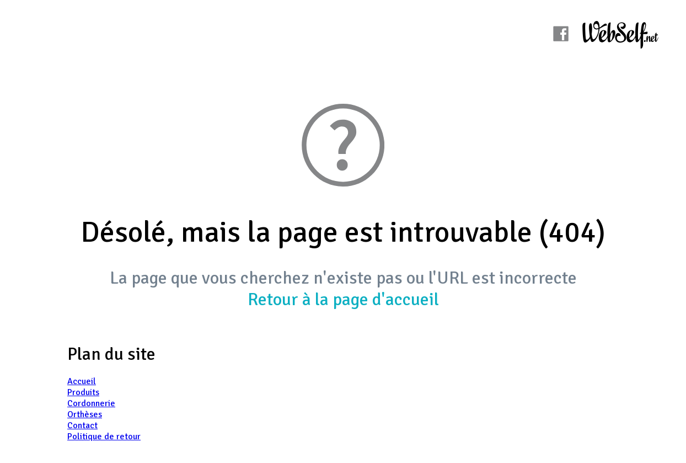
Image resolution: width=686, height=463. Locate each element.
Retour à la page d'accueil (343, 299)
